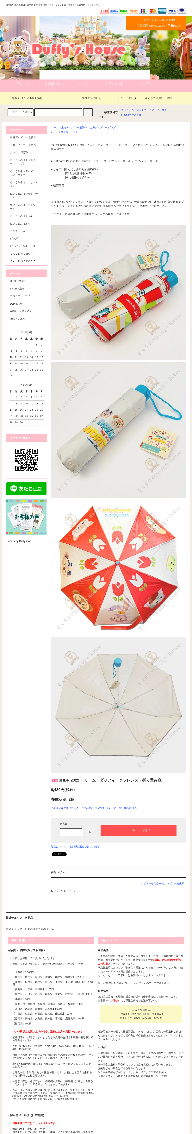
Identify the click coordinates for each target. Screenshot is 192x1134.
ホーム (55, 127)
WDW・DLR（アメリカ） (24, 311)
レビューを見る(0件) (152, 883)
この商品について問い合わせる (98, 808)
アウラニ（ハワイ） (21, 296)
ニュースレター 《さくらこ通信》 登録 (145, 98)
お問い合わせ (111, 83)
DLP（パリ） (17, 303)
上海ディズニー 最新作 (74, 127)
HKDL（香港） (18, 281)
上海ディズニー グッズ (103, 127)
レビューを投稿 (175, 883)
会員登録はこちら (51, 85)
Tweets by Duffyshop (18, 541)
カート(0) (141, 83)
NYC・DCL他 (17, 318)
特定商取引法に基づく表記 (84, 846)
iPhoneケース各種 (131, 114)
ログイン (81, 83)
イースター (163, 110)
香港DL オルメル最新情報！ (26, 98)
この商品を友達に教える (65, 808)
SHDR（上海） (69, 132)
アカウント (21, 83)
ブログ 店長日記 (91, 98)
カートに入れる (138, 830)
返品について (58, 846)
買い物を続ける (128, 808)
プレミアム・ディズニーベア (137, 110)
